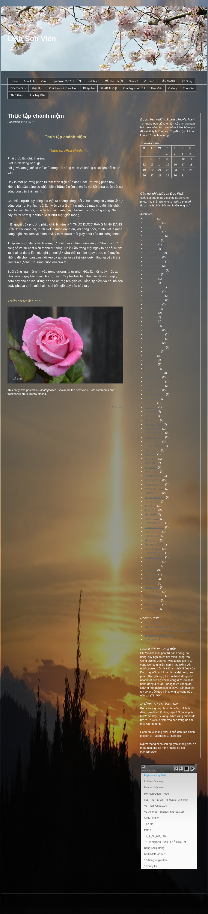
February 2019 (154, 372)
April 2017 (151, 467)
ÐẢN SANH (168, 81)
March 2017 (152, 471)
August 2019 (152, 351)
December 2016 (154, 484)
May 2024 (151, 227)
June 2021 (151, 278)
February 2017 (154, 475)
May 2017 (151, 463)
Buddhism (93, 81)
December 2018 (154, 381)
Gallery (172, 88)
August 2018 (152, 398)
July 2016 (151, 505)
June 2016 (151, 510)
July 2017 (151, 454)
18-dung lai (150, 866)
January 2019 (153, 377)
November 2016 (154, 488)
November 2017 (154, 437)
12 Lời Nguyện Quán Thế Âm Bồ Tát (165, 841)
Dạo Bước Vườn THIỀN (66, 81)
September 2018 (155, 394)
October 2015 (153, 531)
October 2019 (153, 342)
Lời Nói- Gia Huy (153, 781)
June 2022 (151, 244)
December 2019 (154, 334)
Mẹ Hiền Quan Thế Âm (159, 635)
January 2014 (153, 591)
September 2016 (155, 497)
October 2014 (153, 561)
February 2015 (154, 544)
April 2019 (151, 364)
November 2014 (154, 557)
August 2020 (152, 308)
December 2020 (154, 295)
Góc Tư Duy (18, 88)
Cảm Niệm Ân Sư (154, 853)
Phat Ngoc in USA (134, 88)
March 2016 (152, 518)
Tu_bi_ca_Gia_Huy (155, 835)
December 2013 (154, 595)
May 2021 (151, 282)
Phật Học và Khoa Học (63, 88)
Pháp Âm (89, 88)
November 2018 (154, 385)
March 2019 (152, 368)
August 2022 (152, 240)
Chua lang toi (151, 817)
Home (14, 81)
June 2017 (151, 458)
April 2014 (151, 583)
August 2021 (152, 274)
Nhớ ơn (117, 407)
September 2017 (155, 445)
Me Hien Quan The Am (157, 793)
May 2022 (151, 248)
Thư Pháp (17, 95)
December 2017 (154, 432)
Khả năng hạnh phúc (21, 407)
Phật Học (37, 88)
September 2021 (155, 270)
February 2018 (154, 424)
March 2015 (152, 540)
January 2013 (153, 604)
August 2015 (152, 535)
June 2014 (151, 574)
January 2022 (153, 257)
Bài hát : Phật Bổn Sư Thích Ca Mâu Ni (169, 631)
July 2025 (151, 218)
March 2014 (152, 587)
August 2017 (152, 450)
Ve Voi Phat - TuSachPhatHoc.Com (164, 811)
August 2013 (152, 600)
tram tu (148, 829)
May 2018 (151, 411)
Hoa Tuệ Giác (37, 95)
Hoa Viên (157, 88)
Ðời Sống (187, 81)
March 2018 (152, 420)
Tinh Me (148, 823)
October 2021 (153, 265)
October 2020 (153, 304)
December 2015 (154, 523)
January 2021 (153, 291)
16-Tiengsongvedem (155, 860)
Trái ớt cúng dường (156, 626)
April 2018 (151, 415)
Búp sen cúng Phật (155, 775)
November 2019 (154, 338)
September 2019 (155, 347)
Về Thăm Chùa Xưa (155, 805)
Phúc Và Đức (153, 622)
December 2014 (154, 553)
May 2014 (151, 578)
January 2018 (153, 428)
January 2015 (153, 548)
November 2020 (154, 300)
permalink (82, 390)
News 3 (133, 81)
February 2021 (154, 287)
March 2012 (152, 608)
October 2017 (153, 441)
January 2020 (153, 330)
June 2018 (151, 407)
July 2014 (151, 570)
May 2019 (151, 360)
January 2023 (153, 231)
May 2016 (151, 514)
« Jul (143, 184)
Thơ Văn (188, 88)
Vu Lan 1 (149, 81)
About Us (29, 81)
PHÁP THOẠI (108, 88)
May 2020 (151, 317)
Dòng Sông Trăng (154, 847)
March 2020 (152, 325)
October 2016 (153, 493)
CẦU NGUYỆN (114, 81)
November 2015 (154, 527)
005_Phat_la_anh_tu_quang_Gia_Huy (166, 799)
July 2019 (151, 355)
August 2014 (152, 565)
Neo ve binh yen (153, 787)
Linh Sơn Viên (32, 39)
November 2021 (154, 261)
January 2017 (153, 480)
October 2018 (153, 390)
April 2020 (151, 321)
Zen (43, 81)
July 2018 (151, 402)
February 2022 (154, 252)
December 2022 (154, 235)
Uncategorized (47, 390)
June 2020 (151, 312)
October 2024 (153, 222)
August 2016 (152, 501)
